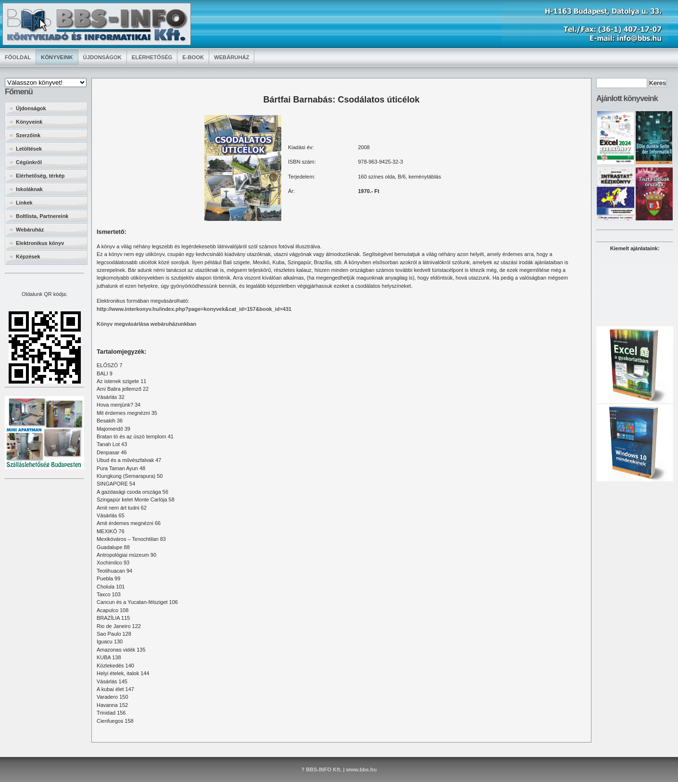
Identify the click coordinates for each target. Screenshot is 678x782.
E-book (193, 57)
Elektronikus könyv (40, 243)
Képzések (28, 256)
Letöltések (29, 149)
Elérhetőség (152, 57)
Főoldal (18, 57)
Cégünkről (29, 162)
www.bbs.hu (361, 769)
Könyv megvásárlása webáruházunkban (146, 324)
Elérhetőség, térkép (40, 176)
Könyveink (57, 57)
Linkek (24, 202)
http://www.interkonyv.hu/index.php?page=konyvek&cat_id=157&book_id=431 (194, 309)
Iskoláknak (29, 189)
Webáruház (231, 57)
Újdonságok (102, 57)
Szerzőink (28, 135)
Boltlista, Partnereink (42, 216)
